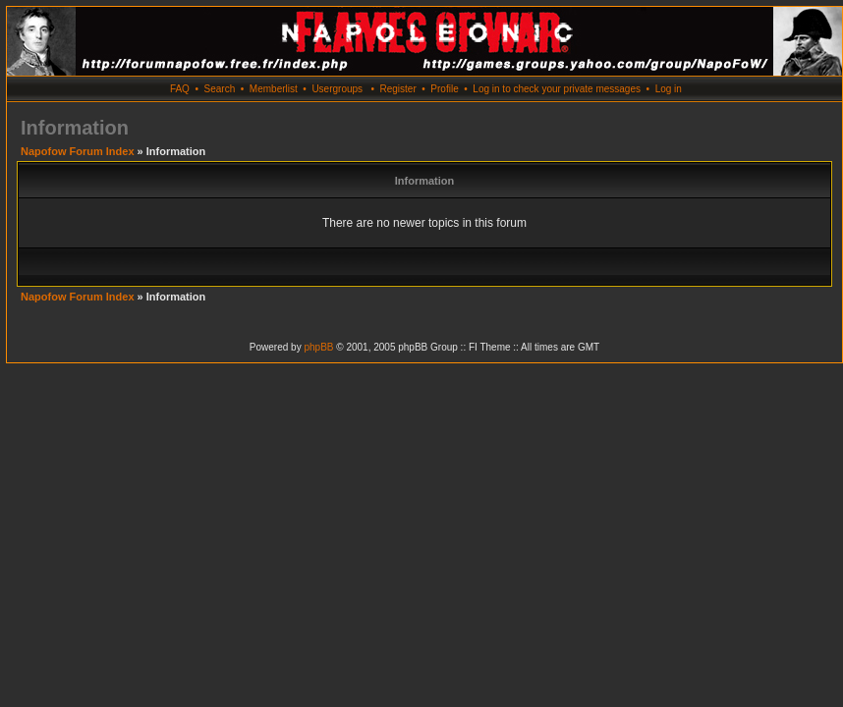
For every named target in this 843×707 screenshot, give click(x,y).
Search (220, 88)
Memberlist (274, 88)
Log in (668, 88)
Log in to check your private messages (557, 88)
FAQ (180, 88)
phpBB (318, 347)
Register (397, 88)
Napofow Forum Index (78, 151)
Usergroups (337, 88)
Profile (444, 88)
